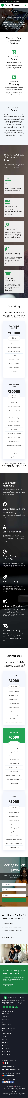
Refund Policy (19, 1090)
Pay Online (14, 1088)
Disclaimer (14, 1091)
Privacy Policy (22, 1088)
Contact (9, 1088)
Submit (14, 900)
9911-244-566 (8, 986)
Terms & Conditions (9, 1090)
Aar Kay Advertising (12, 5)
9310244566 (5, 1)
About (4, 1088)
